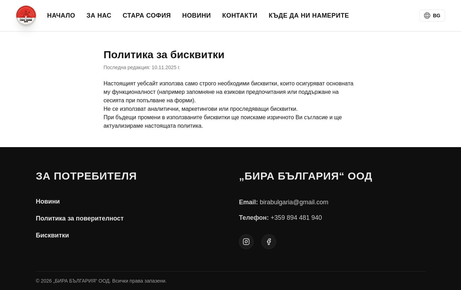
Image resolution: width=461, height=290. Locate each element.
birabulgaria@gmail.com (294, 202)
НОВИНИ (196, 15)
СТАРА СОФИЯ (147, 15)
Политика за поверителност (80, 218)
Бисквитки (52, 235)
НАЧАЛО (61, 15)
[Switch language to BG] (432, 16)
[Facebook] (269, 242)
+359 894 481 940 (296, 217)
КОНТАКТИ (239, 15)
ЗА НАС (98, 15)
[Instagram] (246, 242)
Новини (48, 201)
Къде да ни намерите (309, 15)
